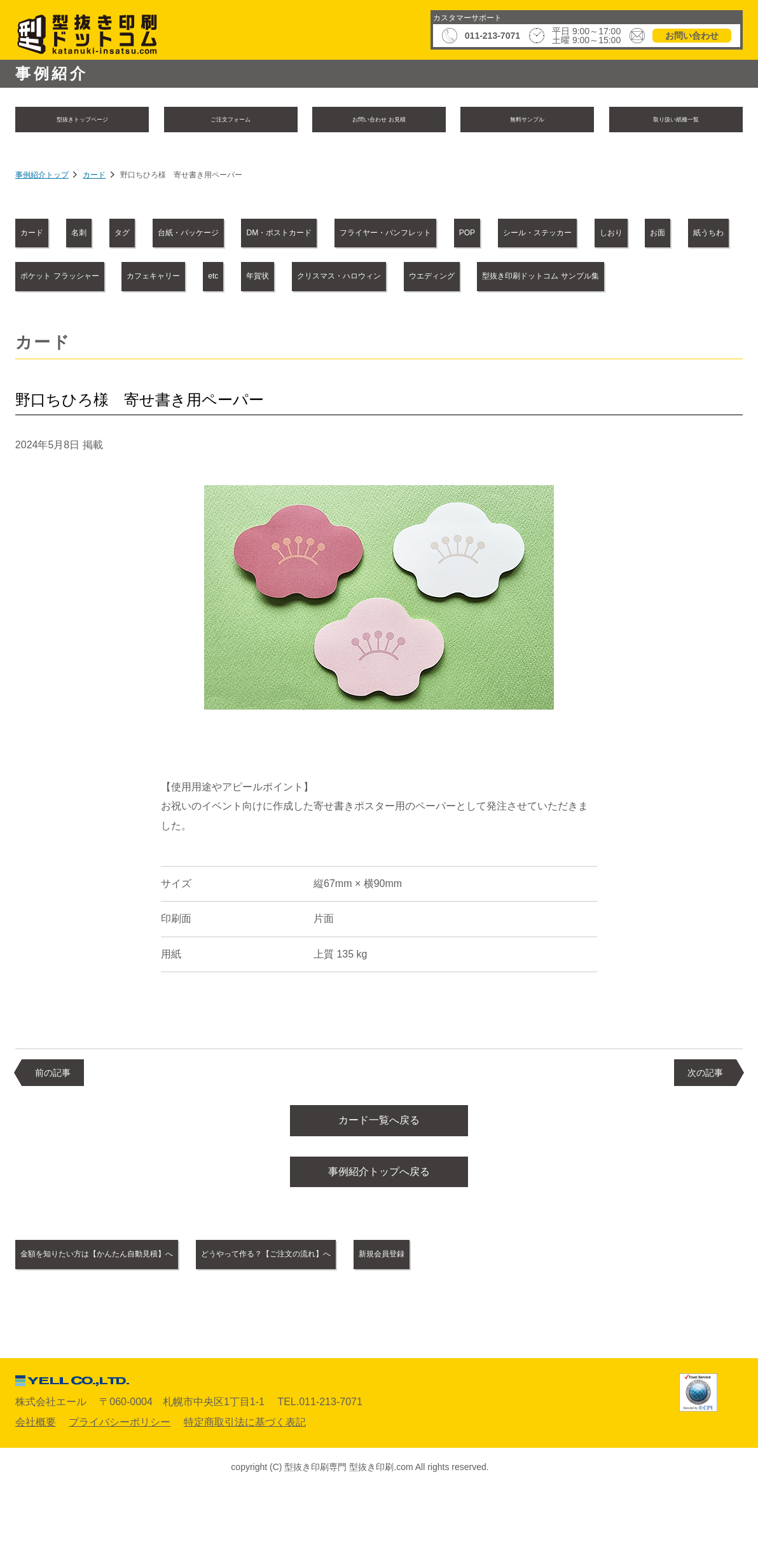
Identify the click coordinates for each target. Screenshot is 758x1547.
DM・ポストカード (419, 235)
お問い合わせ (692, 36)
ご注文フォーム (230, 120)
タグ (188, 235)
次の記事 (705, 1118)
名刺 (119, 235)
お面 (259, 278)
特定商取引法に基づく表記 (245, 1476)
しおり (185, 278)
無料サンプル (527, 120)
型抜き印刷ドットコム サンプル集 (456, 321)
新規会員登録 (534, 1308)
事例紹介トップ (42, 178)
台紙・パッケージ (287, 235)
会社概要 (35, 1476)
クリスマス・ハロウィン (165, 321)
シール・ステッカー (76, 278)
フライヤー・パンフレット (572, 235)
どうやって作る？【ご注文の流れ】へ (368, 1308)
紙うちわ (338, 278)
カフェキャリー (595, 278)
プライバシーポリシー (119, 1476)
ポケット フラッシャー (458, 278)
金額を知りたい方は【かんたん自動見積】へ (132, 1308)
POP (692, 235)
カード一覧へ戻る (379, 1167)
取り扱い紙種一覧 (676, 120)
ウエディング (300, 321)
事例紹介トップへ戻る (379, 1224)
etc (686, 278)
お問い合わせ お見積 (379, 120)
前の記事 (53, 1118)
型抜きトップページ (82, 120)
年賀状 (46, 321)
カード (94, 178)
